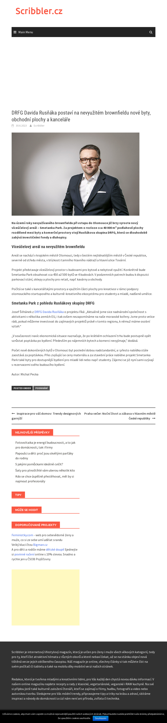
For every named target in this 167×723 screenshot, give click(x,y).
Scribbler (39, 125)
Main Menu (25, 32)
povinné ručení (24, 554)
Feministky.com (22, 535)
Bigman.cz (40, 545)
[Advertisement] (83, 73)
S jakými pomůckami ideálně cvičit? (39, 464)
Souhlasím (100, 718)
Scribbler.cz (39, 10)
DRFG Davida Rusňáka (49, 312)
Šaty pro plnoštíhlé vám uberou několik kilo (45, 470)
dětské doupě (55, 549)
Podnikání (41, 388)
